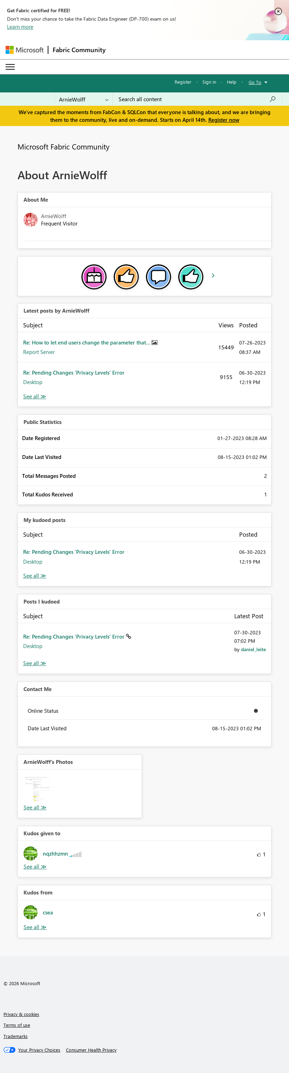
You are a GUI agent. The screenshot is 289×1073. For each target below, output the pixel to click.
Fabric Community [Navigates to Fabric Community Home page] (79, 50)
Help (231, 82)
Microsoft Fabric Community (63, 146)
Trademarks (16, 1036)
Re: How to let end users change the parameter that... (87, 342)
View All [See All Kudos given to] (35, 867)
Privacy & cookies (21, 1014)
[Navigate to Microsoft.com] (24, 50)
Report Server (39, 351)
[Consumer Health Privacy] (91, 1050)
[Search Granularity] (84, 99)
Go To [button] (255, 82)
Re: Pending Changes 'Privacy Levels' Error (74, 372)
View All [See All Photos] (35, 807)
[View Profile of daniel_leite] (253, 649)
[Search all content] (197, 99)
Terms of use (17, 1025)
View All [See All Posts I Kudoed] (34, 663)
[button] (37, 789)
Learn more (20, 26)
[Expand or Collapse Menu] (10, 67)
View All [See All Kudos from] (35, 927)
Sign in (209, 82)
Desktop (32, 381)
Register (183, 82)
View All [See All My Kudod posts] (34, 576)
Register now (223, 119)
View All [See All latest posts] (34, 396)
